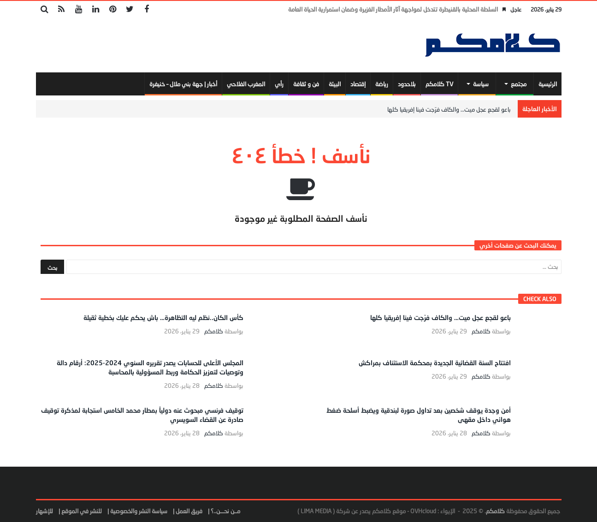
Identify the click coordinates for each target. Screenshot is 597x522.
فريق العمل (189, 511)
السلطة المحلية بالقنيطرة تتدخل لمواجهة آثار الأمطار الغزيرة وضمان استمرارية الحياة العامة (393, 9)
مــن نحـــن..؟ (225, 511)
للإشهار (44, 511)
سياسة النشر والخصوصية (138, 511)
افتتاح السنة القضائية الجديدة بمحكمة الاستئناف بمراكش (435, 363)
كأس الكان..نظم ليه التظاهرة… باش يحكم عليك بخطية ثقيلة (163, 317)
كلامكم (481, 331)
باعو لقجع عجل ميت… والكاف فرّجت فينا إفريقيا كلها (449, 109)
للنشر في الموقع (81, 511)
